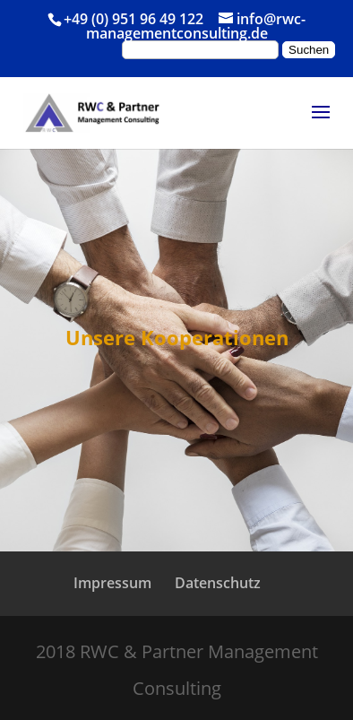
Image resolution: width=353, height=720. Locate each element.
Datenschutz (218, 583)
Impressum (112, 583)
